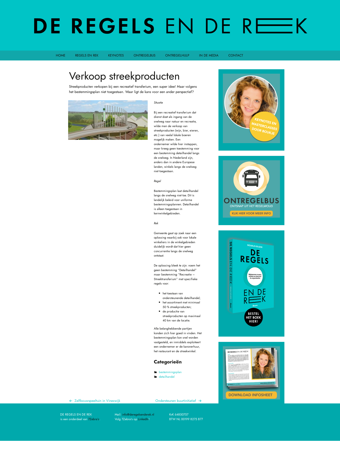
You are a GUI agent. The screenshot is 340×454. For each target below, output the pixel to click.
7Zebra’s (93, 419)
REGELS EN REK (86, 55)
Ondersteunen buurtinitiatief (175, 400)
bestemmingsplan (170, 372)
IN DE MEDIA (208, 55)
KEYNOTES (116, 55)
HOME (60, 55)
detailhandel (167, 376)
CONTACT (235, 55)
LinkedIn (143, 419)
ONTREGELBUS (144, 55)
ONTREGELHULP (177, 55)
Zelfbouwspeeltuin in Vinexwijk (97, 400)
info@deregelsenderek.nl (138, 414)
